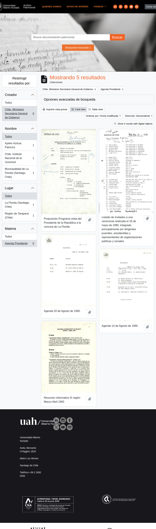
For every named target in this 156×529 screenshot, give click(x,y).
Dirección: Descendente (138, 116)
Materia (10, 228)
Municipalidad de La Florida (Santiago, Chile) (19, 173)
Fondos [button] (99, 6)
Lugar (9, 188)
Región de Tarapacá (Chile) (19, 215)
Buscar (117, 37)
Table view (95, 109)
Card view (78, 109)
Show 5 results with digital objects (133, 123)
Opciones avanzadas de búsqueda (69, 99)
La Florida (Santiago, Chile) (19, 204)
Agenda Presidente (19, 244)
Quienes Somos (51, 6)
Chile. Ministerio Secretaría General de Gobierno (19, 113)
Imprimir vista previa (55, 109)
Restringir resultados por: (20, 80)
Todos (8, 102)
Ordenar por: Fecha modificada (102, 116)
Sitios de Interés (77, 6)
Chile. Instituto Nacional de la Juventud (19, 158)
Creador (11, 95)
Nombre (11, 128)
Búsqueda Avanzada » (78, 47)
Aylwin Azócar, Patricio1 (19, 145)
